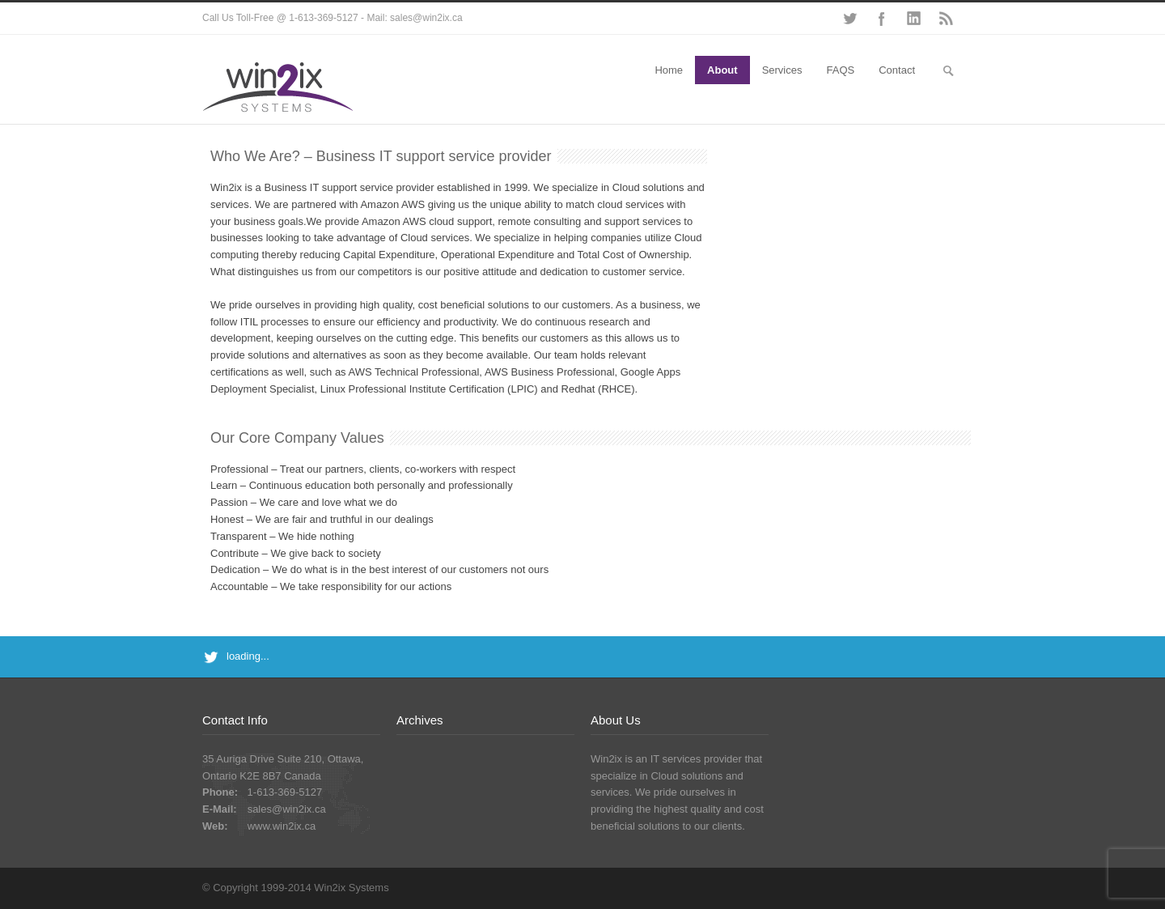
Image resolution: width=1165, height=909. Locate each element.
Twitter (849, 18)
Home (669, 70)
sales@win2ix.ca (287, 809)
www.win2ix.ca (282, 826)
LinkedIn (914, 18)
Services (782, 70)
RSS (946, 18)
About (722, 70)
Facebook (882, 18)
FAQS (841, 70)
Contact (897, 70)
